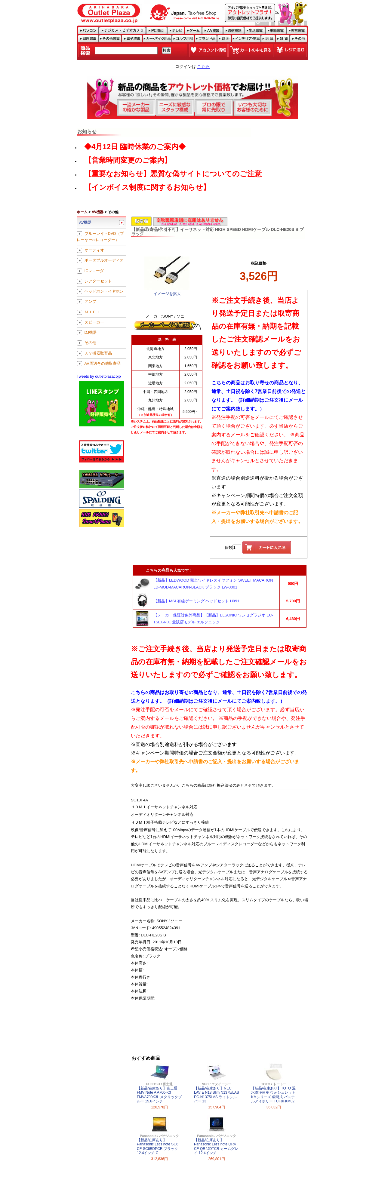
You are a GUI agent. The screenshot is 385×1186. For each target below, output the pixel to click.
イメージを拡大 (167, 293)
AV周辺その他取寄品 (103, 363)
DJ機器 (91, 332)
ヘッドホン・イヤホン (104, 291)
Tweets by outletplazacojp (99, 376)
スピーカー (94, 322)
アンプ (90, 302)
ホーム (82, 212)
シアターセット (98, 281)
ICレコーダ (94, 271)
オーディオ (94, 250)
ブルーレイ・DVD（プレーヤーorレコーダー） (100, 237)
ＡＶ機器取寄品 (98, 353)
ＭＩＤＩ (92, 312)
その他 (90, 343)
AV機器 (98, 212)
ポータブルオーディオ (104, 260)
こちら (203, 66)
